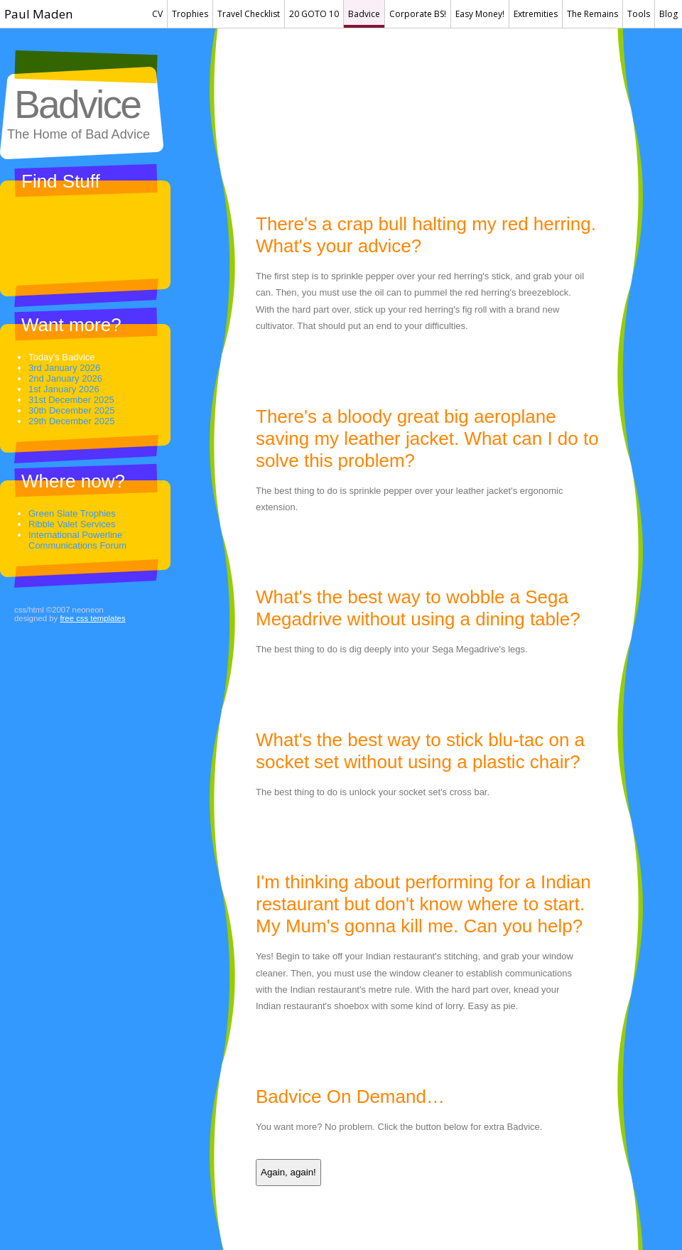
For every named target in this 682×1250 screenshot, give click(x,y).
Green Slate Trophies (72, 513)
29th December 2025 (71, 421)
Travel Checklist (248, 14)
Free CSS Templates (92, 618)
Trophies (190, 14)
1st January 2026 (63, 389)
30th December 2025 (71, 410)
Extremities (536, 14)
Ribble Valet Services (72, 524)
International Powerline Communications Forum (77, 540)
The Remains (592, 14)
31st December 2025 (71, 399)
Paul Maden (38, 14)
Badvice (364, 14)
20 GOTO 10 (314, 14)
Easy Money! (479, 14)
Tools (638, 14)
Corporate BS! (417, 14)
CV (157, 14)
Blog (668, 14)
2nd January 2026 (65, 378)
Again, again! (288, 1172)
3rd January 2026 (64, 367)
